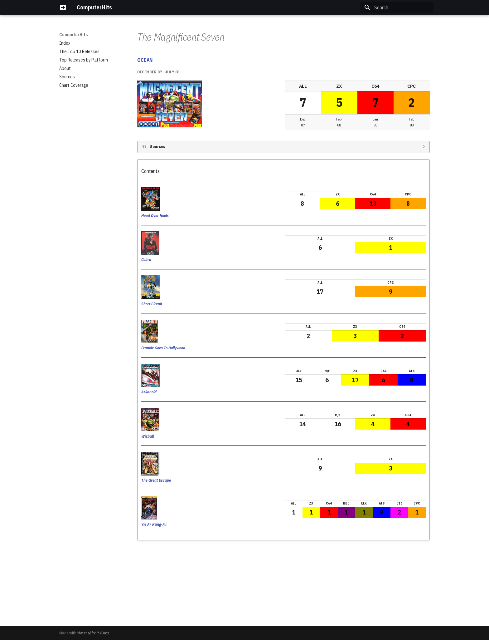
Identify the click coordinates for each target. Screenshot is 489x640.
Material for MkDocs (93, 633)
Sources (157, 224)
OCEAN (145, 138)
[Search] (397, 7)
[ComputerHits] (63, 7)
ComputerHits (73, 34)
